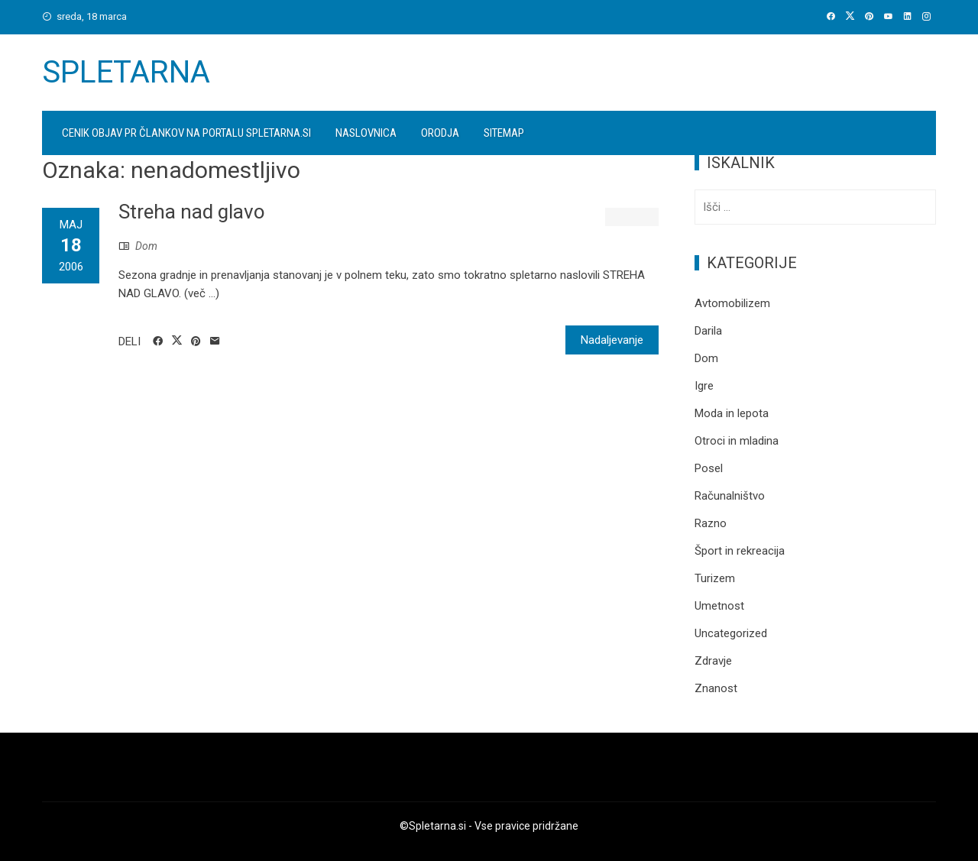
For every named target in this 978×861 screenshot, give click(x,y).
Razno (711, 523)
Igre (704, 386)
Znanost (716, 688)
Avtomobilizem (732, 303)
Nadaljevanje (612, 340)
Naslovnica (366, 133)
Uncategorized (731, 633)
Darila (708, 331)
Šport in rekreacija (740, 551)
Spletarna (126, 72)
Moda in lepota (732, 413)
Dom (146, 246)
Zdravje (713, 661)
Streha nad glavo (191, 211)
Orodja (440, 133)
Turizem (715, 578)
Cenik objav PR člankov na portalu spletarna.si (186, 133)
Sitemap (504, 133)
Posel (709, 468)
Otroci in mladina (737, 441)
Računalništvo (730, 496)
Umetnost (719, 606)
